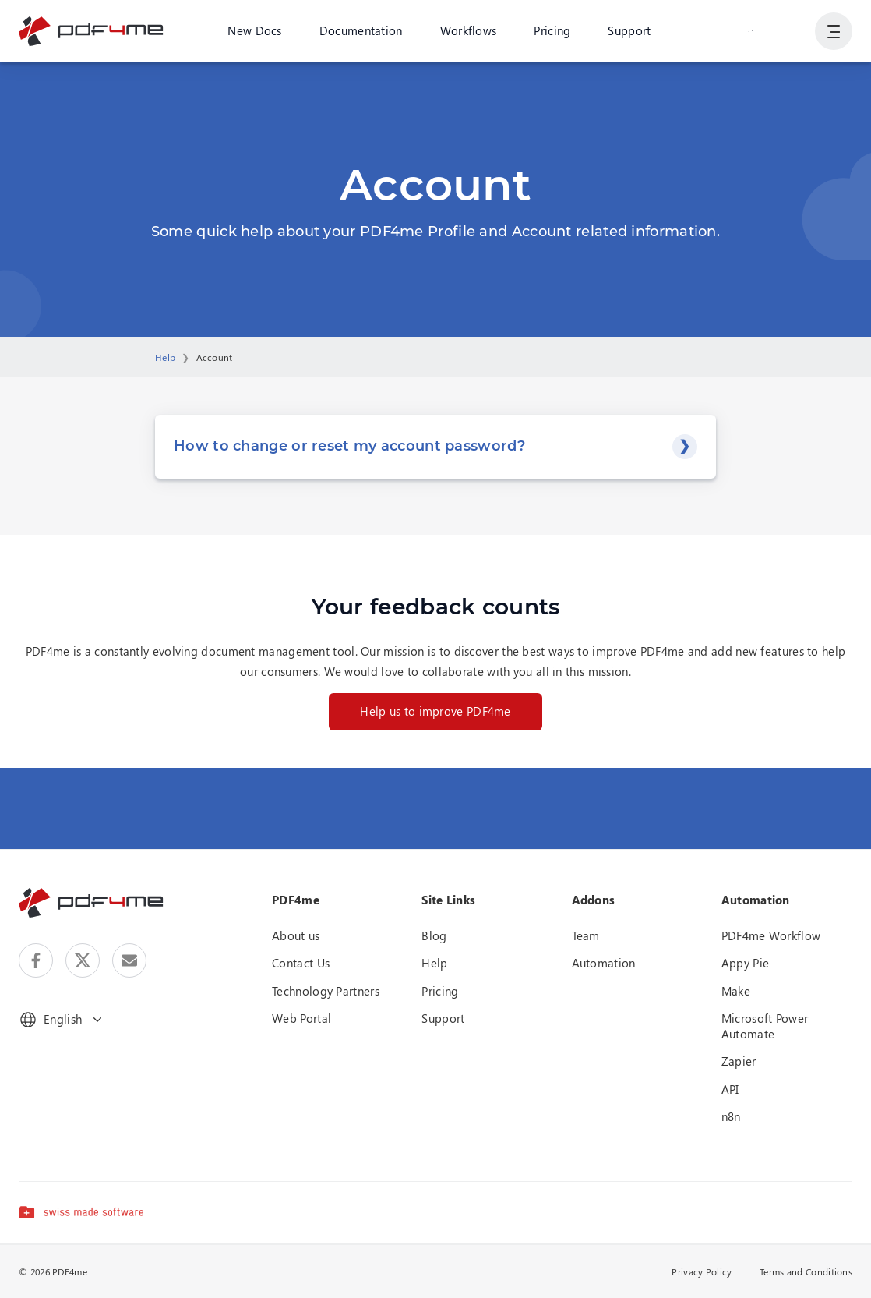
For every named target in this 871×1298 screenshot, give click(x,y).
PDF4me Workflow (771, 935)
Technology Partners (325, 991)
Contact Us (301, 963)
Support (629, 30)
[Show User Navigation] (833, 31)
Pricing (552, 30)
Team (586, 935)
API (730, 1089)
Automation (604, 963)
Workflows (468, 30)
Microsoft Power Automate (765, 1026)
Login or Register (750, 30)
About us (295, 935)
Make (735, 991)
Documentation (361, 30)
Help (165, 357)
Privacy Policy (702, 1271)
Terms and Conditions (806, 1271)
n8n (731, 1116)
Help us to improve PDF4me (435, 711)
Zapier (738, 1061)
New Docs (254, 30)
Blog (433, 935)
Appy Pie (745, 963)
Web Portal (301, 1018)
